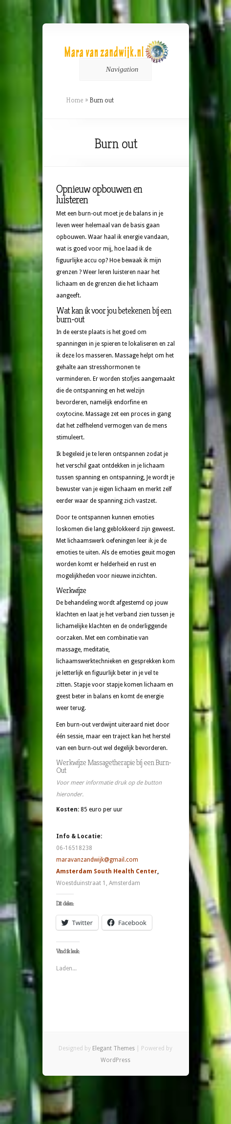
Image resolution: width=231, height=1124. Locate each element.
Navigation (114, 69)
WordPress (115, 1060)
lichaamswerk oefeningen (101, 540)
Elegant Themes (113, 1048)
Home (75, 100)
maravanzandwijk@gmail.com (97, 859)
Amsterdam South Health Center (106, 871)
